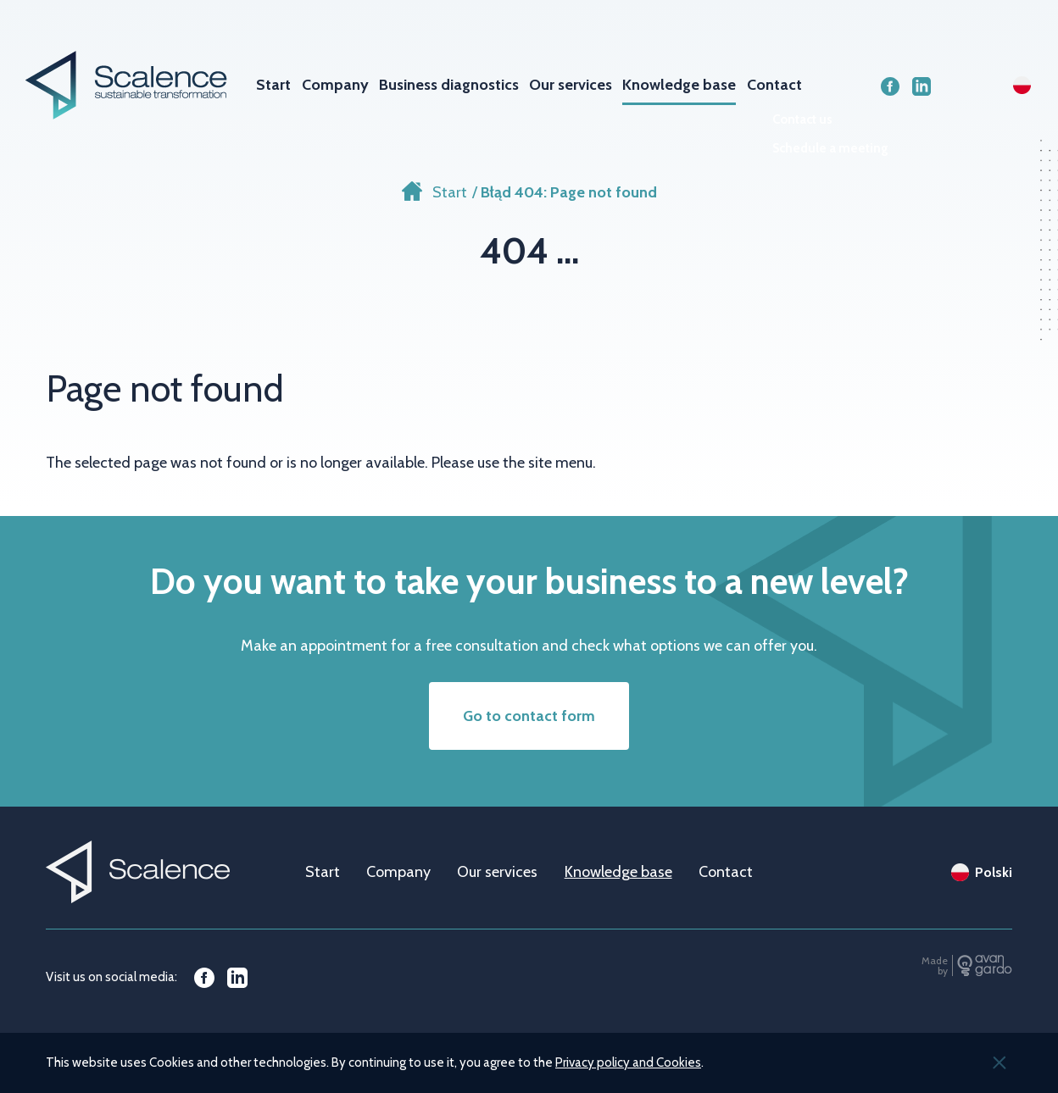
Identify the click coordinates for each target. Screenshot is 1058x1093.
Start (273, 84)
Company (335, 84)
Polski (993, 872)
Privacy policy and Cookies (628, 1062)
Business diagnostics (449, 84)
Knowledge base (679, 84)
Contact (774, 84)
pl (1022, 85)
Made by (935, 965)
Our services (570, 84)
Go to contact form (529, 716)
